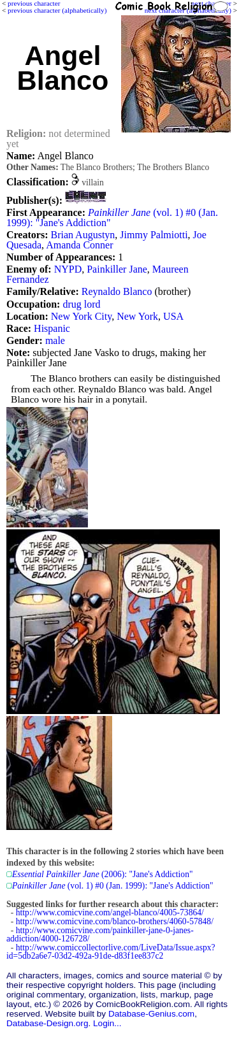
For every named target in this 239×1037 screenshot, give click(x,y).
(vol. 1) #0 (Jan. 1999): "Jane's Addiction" (112, 217)
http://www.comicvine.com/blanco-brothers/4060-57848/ (115, 921)
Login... (107, 1023)
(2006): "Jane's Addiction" (102, 874)
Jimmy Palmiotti (153, 234)
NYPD (68, 269)
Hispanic (52, 328)
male (55, 340)
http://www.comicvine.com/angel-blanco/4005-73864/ (110, 912)
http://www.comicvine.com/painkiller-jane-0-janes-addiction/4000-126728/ (100, 935)
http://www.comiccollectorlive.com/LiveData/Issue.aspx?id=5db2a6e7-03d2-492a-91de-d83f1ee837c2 (110, 952)
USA (173, 316)
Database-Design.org (47, 1023)
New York (137, 316)
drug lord (81, 304)
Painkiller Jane (117, 269)
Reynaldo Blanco (117, 291)
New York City (81, 316)
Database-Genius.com (151, 1014)
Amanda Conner (79, 245)
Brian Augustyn (82, 234)
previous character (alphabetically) (57, 10)
